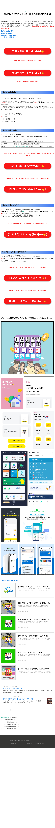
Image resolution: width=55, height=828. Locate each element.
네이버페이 (26, 146)
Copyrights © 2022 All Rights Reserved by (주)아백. (35, 743)
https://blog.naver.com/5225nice (10, 696)
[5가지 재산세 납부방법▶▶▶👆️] (28, 166)
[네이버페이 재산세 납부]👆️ (27, 73)
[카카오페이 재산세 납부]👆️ (27, 51)
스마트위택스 (16, 146)
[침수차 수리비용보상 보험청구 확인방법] (9, 726)
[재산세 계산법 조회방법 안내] (8, 719)
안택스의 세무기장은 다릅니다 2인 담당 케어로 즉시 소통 (18, 699)
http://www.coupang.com (8, 686)
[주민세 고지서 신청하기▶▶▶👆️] (27, 278)
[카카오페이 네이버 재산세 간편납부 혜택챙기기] (9, 724)
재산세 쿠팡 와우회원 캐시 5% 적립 (12, 688)
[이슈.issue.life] (27, 11)
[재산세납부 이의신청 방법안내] (8, 722)
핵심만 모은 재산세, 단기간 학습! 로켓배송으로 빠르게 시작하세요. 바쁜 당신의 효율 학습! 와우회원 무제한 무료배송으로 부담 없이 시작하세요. (27, 691)
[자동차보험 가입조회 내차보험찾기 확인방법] (9, 728)
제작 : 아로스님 (13, 743)
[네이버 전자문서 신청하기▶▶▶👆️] (27, 301)
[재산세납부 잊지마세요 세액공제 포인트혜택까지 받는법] (27, 14)
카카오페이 (21, 146)
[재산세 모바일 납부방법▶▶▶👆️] (27, 189)
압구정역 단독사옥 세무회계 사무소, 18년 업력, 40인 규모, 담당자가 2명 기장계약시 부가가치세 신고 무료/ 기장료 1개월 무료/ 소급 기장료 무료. (23, 701)
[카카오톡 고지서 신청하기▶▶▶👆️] (27, 234)
